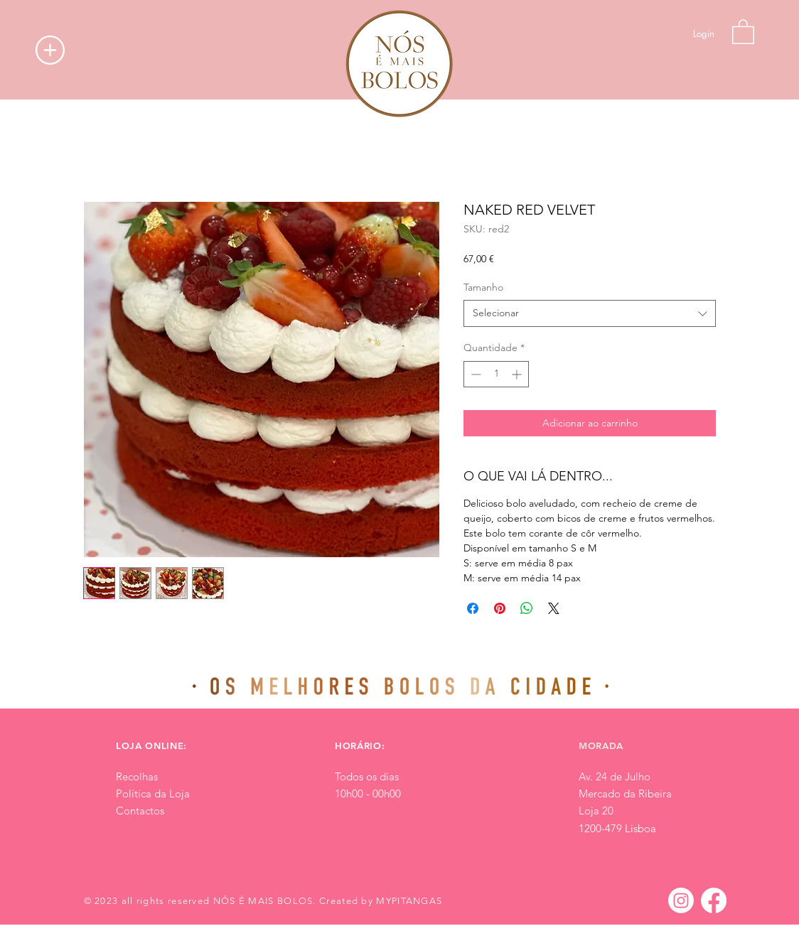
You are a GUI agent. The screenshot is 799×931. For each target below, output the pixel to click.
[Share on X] (553, 608)
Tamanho (483, 287)
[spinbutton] (496, 374)
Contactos (140, 810)
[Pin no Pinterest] (499, 608)
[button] (50, 50)
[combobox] (589, 313)
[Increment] (518, 374)
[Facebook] (713, 900)
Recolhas (137, 776)
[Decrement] (474, 374)
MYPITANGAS (409, 900)
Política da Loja (153, 793)
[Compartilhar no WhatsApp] (526, 608)
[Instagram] (681, 900)
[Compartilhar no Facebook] (472, 608)
